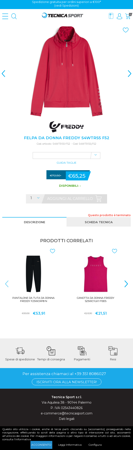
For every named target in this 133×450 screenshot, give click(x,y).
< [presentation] (3, 73)
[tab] (34, 222)
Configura (95, 444)
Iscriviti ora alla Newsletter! (67, 382)
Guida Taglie (66, 163)
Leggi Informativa (70, 444)
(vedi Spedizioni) (66, 5)
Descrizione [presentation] (34, 222)
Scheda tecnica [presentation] (99, 222)
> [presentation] (129, 73)
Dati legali (66, 419)
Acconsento (41, 444)
